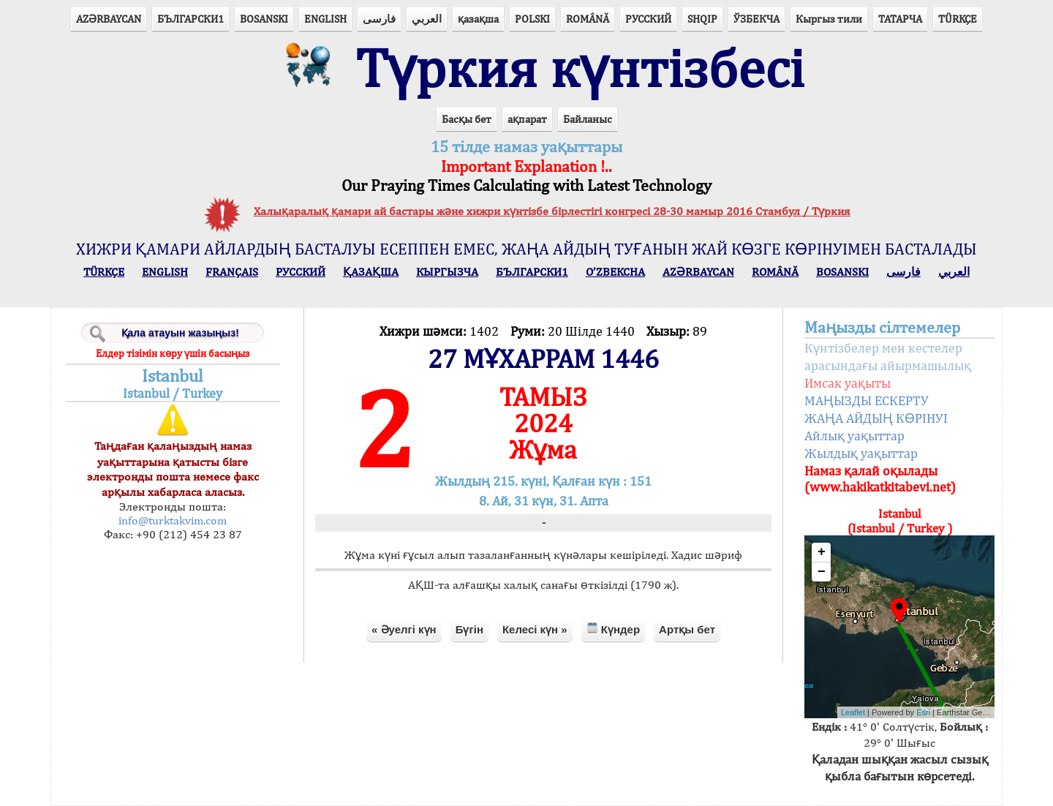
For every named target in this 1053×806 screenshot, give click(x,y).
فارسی (379, 18)
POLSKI (532, 18)
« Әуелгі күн (404, 629)
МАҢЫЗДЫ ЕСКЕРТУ (866, 400)
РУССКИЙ (648, 18)
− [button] (822, 572)
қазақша (478, 18)
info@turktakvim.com (172, 520)
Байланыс (587, 119)
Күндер (613, 629)
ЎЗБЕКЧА (756, 18)
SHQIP (702, 18)
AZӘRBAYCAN (108, 18)
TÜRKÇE (957, 18)
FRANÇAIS (231, 272)
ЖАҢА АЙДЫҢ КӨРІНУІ (876, 418)
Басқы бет (466, 119)
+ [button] (822, 552)
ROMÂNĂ (587, 18)
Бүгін (469, 629)
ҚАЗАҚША (371, 272)
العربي (427, 18)
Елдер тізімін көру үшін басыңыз (172, 353)
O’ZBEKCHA (615, 272)
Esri (923, 712)
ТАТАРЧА (900, 18)
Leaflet (853, 712)
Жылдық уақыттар (861, 453)
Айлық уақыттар (854, 435)
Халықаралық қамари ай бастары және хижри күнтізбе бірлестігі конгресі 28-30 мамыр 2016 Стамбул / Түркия (552, 211)
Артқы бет (687, 629)
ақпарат (527, 119)
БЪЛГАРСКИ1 (190, 18)
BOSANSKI (264, 18)
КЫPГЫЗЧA (447, 272)
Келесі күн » (534, 629)
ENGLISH (325, 18)
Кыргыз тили (829, 18)
